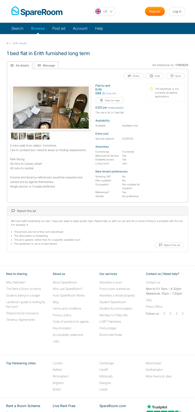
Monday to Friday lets (113, 315)
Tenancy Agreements (20, 319)
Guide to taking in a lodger (23, 295)
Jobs (56, 341)
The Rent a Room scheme (23, 289)
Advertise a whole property (117, 295)
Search (17, 28)
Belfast (57, 369)
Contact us (153, 282)
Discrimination (62, 328)
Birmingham (61, 376)
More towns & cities (158, 376)
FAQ (149, 300)
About (65, 282)
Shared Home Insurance (22, 313)
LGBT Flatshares (110, 321)
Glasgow (105, 383)
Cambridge (106, 363)
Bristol (57, 389)
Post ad (58, 28)
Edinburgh (106, 376)
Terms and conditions (67, 308)
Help (99, 28)
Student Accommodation (115, 308)
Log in (177, 11)
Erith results (20, 43)
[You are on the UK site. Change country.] (105, 11)
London (58, 363)
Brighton (58, 383)
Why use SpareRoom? (68, 289)
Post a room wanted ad (114, 289)
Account (80, 28)
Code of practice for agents (71, 321)
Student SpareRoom (112, 302)
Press (154, 306)
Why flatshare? (16, 282)
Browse (38, 28)
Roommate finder (110, 335)
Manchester (153, 363)
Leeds (103, 389)
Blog (56, 302)
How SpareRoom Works (69, 295)
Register (155, 11)
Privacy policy (62, 315)
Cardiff (103, 369)
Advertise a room (110, 282)
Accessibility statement (68, 335)
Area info (109, 93)
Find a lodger (107, 328)
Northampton (154, 369)
